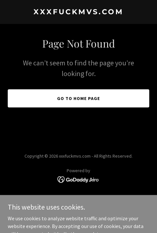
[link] (78, 12)
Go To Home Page (78, 98)
